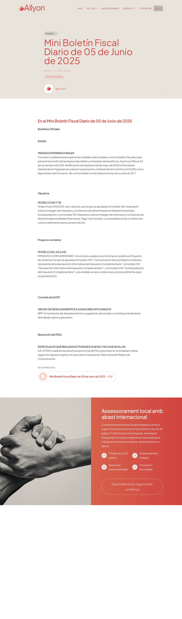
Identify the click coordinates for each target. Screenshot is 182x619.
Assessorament (110, 8)
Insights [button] (128, 8)
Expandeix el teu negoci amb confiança (132, 486)
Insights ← (51, 33)
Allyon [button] (91, 8)
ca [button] (157, 8)
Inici (80, 8)
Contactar (145, 8)
